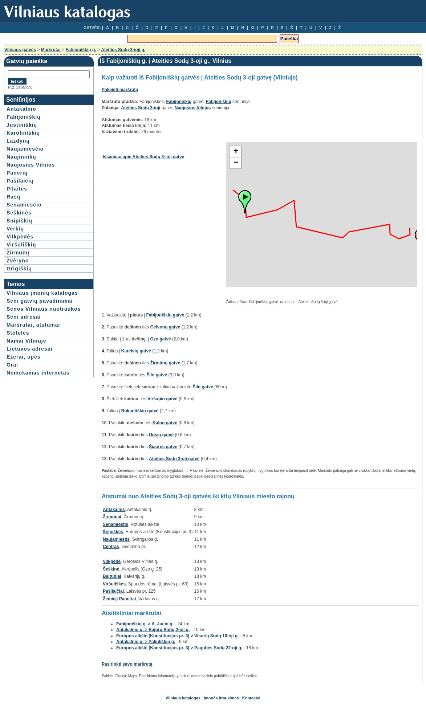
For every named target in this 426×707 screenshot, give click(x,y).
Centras (111, 546)
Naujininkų (21, 157)
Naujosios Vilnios (31, 165)
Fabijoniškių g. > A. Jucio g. (145, 623)
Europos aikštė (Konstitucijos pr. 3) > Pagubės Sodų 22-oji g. (179, 647)
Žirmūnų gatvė (165, 362)
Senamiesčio (24, 205)
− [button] (236, 163)
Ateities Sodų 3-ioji (140, 107)
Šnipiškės (113, 531)
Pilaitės (17, 189)
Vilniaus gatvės (20, 49)
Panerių (17, 173)
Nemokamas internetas (38, 373)
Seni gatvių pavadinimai (40, 301)
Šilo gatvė (156, 374)
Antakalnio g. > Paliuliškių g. (145, 641)
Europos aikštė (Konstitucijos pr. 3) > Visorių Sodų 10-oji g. (177, 635)
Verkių (15, 229)
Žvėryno (18, 260)
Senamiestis (115, 524)
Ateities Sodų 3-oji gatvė (174, 458)
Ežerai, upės (24, 357)
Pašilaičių (20, 181)
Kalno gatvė (165, 422)
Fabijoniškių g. (81, 49)
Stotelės (18, 333)
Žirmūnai (112, 516)
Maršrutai (51, 49)
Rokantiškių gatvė (140, 410)
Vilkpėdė (112, 561)
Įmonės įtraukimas (221, 698)
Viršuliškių (21, 245)
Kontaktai (251, 698)
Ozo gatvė (160, 339)
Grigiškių (19, 268)
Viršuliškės (114, 584)
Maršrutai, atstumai (33, 325)
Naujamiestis (116, 539)
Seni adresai (24, 317)
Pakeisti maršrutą (120, 89)
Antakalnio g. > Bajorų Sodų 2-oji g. (153, 629)
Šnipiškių (19, 221)
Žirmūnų (18, 253)
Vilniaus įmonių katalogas (42, 293)
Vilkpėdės (20, 237)
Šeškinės (19, 213)
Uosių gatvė (161, 434)
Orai (12, 365)
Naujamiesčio (25, 149)
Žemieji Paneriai (119, 598)
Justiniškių (22, 125)
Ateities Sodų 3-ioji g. (123, 49)
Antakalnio (21, 109)
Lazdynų (18, 141)
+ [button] (236, 151)
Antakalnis (114, 509)
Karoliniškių (23, 133)
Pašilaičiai (113, 591)
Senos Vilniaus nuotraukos (44, 309)
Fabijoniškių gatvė (165, 315)
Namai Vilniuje (26, 341)
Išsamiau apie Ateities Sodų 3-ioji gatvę (143, 156)
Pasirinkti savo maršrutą (127, 664)
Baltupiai (112, 576)
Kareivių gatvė (136, 351)
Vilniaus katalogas (183, 698)
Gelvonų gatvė (165, 327)
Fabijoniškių (24, 117)
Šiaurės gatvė (163, 446)
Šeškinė (111, 569)
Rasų (13, 197)
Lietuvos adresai (30, 349)
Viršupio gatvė (162, 398)
